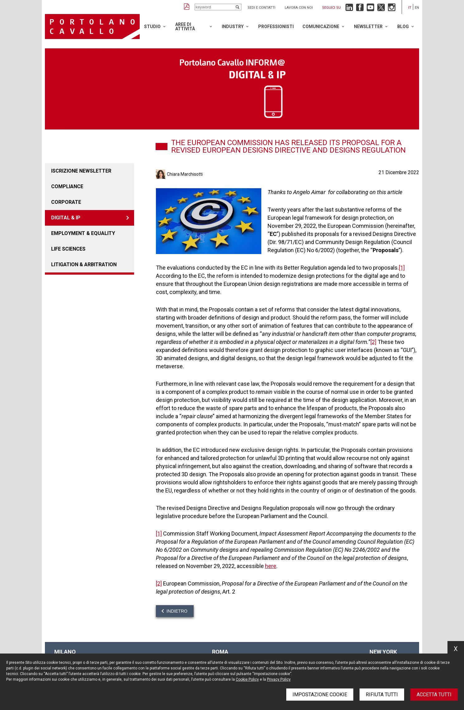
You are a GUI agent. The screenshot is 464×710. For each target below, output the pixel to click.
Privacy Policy (279, 679)
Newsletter (368, 26)
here (270, 566)
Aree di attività (185, 26)
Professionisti (276, 26)
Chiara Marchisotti (185, 174)
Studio (152, 26)
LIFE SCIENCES (68, 249)
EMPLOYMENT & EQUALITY (83, 233)
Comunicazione (320, 26)
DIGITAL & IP (65, 218)
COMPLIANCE (67, 186)
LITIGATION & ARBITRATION (84, 264)
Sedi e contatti (261, 8)
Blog (403, 26)
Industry (233, 26)
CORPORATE (66, 202)
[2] (373, 342)
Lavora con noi (299, 8)
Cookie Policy (247, 679)
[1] (402, 267)
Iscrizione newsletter (81, 171)
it (409, 8)
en (417, 8)
